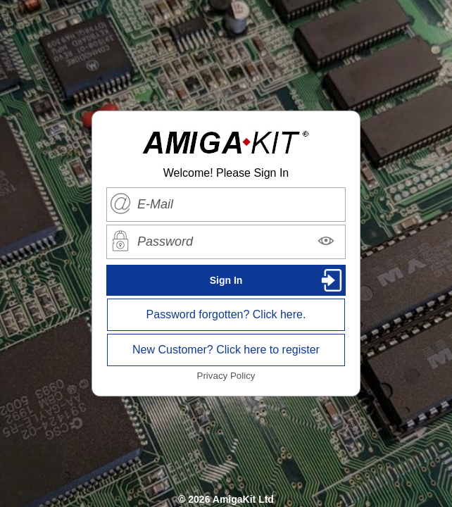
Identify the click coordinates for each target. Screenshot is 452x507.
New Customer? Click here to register (226, 350)
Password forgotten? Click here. (226, 314)
